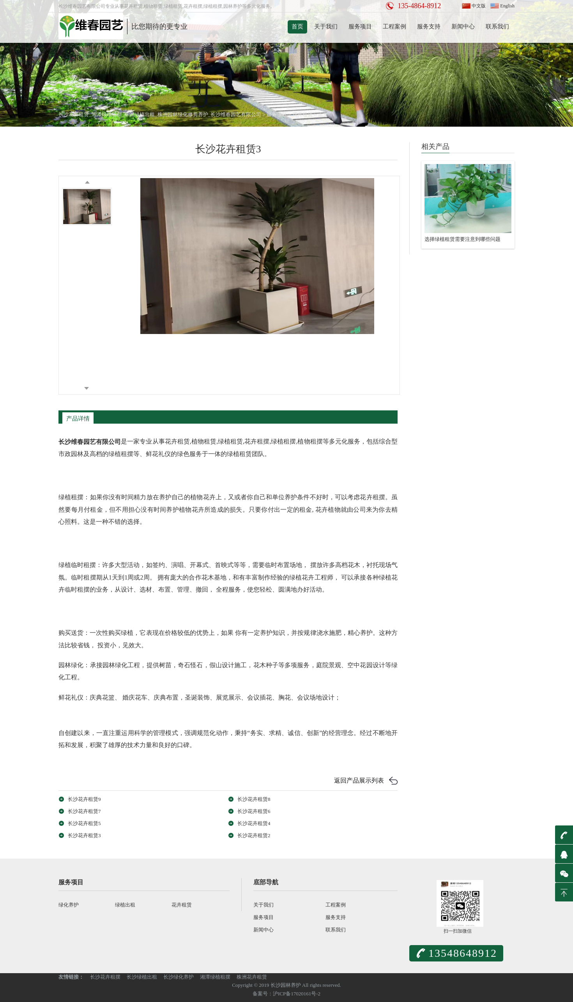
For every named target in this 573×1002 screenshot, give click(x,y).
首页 (297, 26)
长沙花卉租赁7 (84, 811)
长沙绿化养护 (178, 977)
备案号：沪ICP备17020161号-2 (286, 994)
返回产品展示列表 (359, 780)
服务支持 (428, 26)
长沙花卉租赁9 (84, 799)
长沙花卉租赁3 (84, 835)
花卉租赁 (302, 114)
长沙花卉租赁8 (254, 799)
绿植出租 (125, 905)
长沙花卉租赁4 (254, 823)
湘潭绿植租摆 (215, 977)
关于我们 (326, 26)
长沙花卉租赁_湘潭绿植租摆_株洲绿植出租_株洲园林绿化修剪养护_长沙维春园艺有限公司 (159, 114)
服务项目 (360, 26)
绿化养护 (68, 905)
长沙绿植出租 (142, 977)
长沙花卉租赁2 (254, 835)
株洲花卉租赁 (252, 977)
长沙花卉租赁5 (84, 823)
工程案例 (394, 26)
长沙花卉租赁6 (254, 811)
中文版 (479, 6)
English (507, 6)
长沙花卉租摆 (105, 977)
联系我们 (497, 26)
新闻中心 (463, 26)
